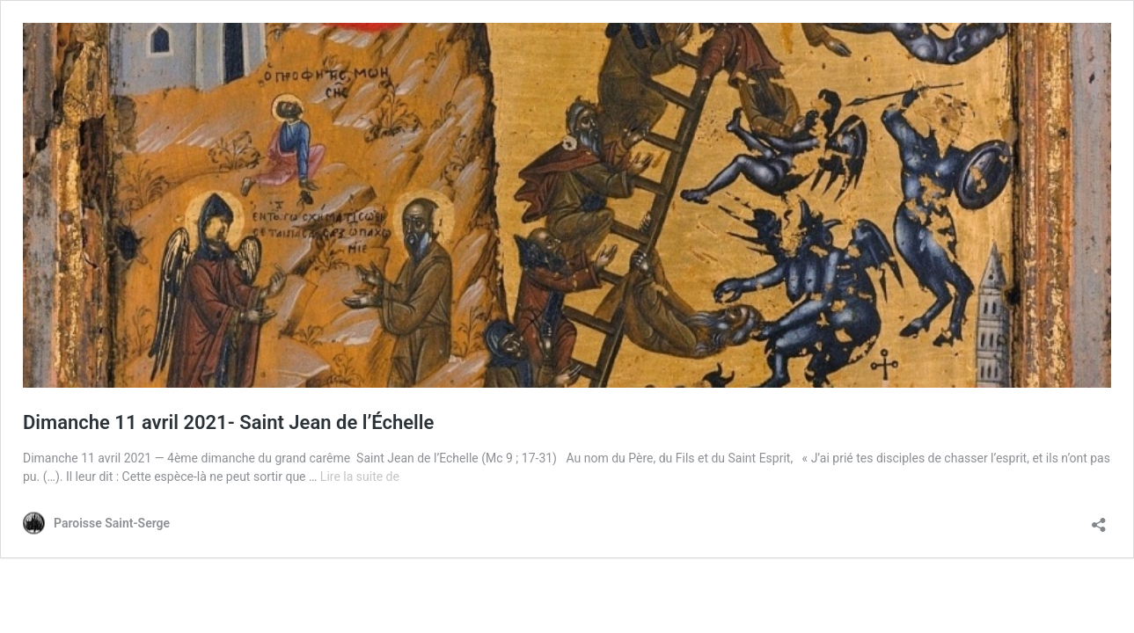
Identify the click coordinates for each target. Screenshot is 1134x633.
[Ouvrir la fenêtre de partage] (1098, 519)
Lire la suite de (359, 476)
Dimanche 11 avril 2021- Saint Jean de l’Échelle (228, 422)
